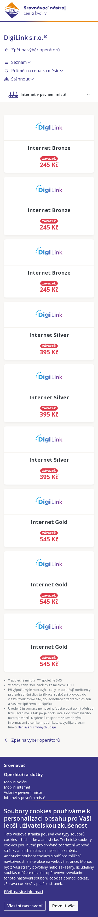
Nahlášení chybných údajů (37, 727)
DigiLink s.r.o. (25, 37)
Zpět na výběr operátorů (32, 50)
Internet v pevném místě (24, 797)
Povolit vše (63, 906)
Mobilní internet (17, 787)
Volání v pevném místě (23, 792)
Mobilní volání (15, 781)
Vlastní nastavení (24, 906)
